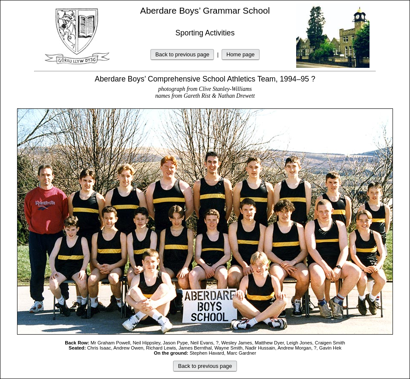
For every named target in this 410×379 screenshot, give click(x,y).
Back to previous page (183, 54)
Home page (240, 54)
